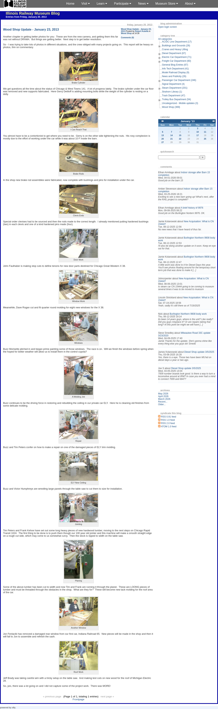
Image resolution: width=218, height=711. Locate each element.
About (190, 3)
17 (197, 135)
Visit (85, 3)
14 (171, 135)
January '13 (188, 121)
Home (70, 3)
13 (162, 135)
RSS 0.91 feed (168, 416)
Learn (102, 3)
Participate (122, 3)
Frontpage (78, 699)
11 (205, 132)
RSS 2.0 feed (168, 423)
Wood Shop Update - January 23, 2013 (31, 29)
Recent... (162, 401)
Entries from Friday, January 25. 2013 (26, 17)
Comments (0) (127, 38)
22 (180, 139)
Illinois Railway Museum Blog (33, 13)
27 (162, 142)
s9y (13, 707)
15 (180, 135)
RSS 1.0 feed (168, 420)
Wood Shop (126, 33)
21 (171, 139)
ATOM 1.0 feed (168, 426)
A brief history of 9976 (192, 207)
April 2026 (163, 396)
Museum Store (166, 3)
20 (162, 139)
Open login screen (167, 27)
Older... (162, 404)
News (143, 3)
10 (197, 132)
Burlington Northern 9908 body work (188, 314)
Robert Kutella (141, 31)
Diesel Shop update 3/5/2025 (199, 352)
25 (205, 139)
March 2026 (164, 399)
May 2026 (163, 393)
